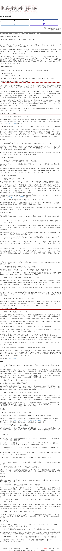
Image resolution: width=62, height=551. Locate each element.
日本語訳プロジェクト (10, 123)
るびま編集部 (43, 548)
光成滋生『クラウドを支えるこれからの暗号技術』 (27, 420)
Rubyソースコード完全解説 (17, 197)
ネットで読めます (14, 358)
